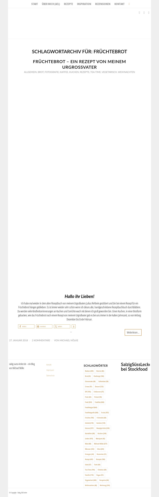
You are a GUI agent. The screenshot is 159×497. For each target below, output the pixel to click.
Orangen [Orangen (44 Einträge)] (89, 454)
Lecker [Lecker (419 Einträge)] (89, 438)
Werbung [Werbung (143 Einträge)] (105, 485)
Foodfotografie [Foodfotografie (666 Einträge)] (91, 412)
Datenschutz (50, 375)
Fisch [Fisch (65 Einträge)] (88, 397)
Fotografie (52, 72)
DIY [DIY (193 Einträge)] (88, 391)
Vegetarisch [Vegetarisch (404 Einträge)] (90, 480)
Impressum (50, 370)
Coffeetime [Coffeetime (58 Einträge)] (103, 381)
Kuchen (74, 72)
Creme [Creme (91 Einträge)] (88, 386)
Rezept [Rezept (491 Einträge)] (89, 459)
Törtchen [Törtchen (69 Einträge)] (102, 469)
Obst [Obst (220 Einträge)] (100, 449)
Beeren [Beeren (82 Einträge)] (100, 371)
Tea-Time (95, 72)
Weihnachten (126, 72)
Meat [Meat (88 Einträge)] (88, 443)
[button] (26, 326)
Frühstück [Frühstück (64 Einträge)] (101, 417)
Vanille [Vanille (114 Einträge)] (89, 475)
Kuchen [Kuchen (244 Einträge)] (102, 433)
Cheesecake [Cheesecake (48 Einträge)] (90, 381)
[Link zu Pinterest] (148, 12)
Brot (41, 72)
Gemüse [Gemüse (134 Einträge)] (100, 423)
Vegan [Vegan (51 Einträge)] (99, 475)
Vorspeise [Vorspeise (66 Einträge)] (104, 480)
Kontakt (48, 364)
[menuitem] (34, 4)
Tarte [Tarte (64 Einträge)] (97, 464)
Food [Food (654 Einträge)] (88, 402)
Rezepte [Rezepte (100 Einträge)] (100, 459)
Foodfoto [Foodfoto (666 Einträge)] (99, 402)
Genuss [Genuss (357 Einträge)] (89, 428)
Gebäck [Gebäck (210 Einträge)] (89, 423)
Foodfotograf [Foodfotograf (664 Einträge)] (91, 407)
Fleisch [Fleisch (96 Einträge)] (98, 397)
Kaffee (64, 72)
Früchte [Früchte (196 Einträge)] (89, 417)
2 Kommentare (41, 340)
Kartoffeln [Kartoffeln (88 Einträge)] (90, 433)
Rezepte (84, 72)
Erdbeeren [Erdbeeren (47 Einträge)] (99, 391)
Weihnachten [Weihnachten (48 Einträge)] (91, 485)
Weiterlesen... (133, 332)
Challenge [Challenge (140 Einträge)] (99, 376)
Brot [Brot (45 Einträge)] (88, 376)
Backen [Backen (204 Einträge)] (89, 371)
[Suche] (128, 4)
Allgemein (30, 72)
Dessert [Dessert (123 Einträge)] (99, 386)
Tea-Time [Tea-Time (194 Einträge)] (90, 469)
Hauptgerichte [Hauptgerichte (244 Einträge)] (102, 428)
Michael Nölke (69, 340)
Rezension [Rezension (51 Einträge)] (101, 454)
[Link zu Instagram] (144, 12)
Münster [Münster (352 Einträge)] (89, 449)
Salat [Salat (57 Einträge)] (88, 464)
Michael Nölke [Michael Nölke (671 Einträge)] (100, 443)
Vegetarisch (109, 72)
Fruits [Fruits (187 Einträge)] (105, 412)
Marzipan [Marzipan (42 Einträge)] (100, 438)
